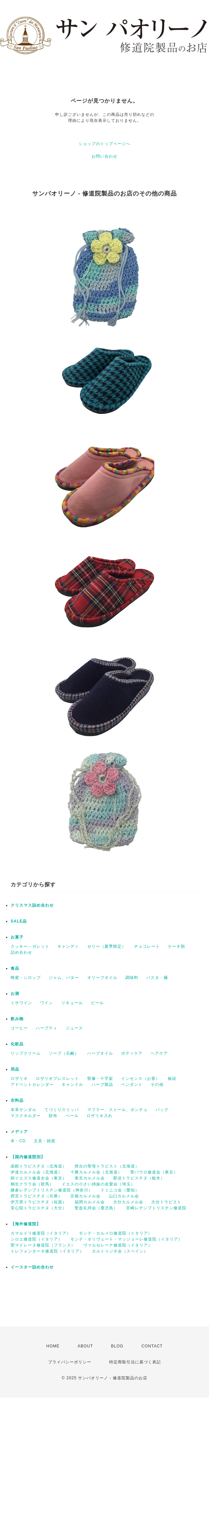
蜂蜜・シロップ (26, 977)
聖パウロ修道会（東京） (154, 1172)
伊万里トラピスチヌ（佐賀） (39, 1202)
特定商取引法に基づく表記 (135, 1362)
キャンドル (72, 1084)
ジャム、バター (64, 977)
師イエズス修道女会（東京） (39, 1178)
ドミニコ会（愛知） (120, 1190)
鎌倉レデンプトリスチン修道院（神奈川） (52, 1190)
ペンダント (132, 1084)
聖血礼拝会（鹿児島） (96, 1208)
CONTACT (152, 1346)
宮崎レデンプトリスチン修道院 (156, 1208)
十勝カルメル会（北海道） (96, 1172)
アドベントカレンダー (32, 1084)
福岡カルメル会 (90, 1202)
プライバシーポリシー (69, 1362)
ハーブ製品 (102, 1084)
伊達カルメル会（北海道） (36, 1172)
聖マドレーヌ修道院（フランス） (43, 1245)
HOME (53, 1346)
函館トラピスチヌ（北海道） (39, 1166)
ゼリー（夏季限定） (106, 946)
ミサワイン (21, 1003)
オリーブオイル (102, 977)
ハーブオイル (100, 1053)
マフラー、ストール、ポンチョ (117, 1109)
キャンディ (68, 946)
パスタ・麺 (157, 977)
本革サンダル (23, 1109)
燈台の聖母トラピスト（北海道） (107, 1166)
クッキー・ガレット (30, 946)
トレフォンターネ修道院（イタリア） (47, 1251)
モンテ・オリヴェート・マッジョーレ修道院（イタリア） (126, 1239)
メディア (19, 1131)
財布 (53, 1115)
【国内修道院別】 (28, 1157)
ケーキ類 (176, 946)
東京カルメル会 (90, 1178)
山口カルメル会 (124, 1196)
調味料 (131, 977)
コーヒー (19, 1028)
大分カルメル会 (128, 1202)
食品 (15, 968)
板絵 (172, 1078)
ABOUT (85, 1346)
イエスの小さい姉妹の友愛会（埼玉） (98, 1184)
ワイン (46, 1003)
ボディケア (132, 1053)
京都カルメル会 (85, 1196)
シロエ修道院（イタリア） (36, 1239)
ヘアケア (159, 1053)
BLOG (117, 1346)
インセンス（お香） (140, 1078)
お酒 (15, 993)
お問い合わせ (104, 156)
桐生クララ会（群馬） (32, 1184)
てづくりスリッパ (61, 1109)
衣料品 (17, 1100)
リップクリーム (26, 1053)
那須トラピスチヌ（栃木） (139, 1178)
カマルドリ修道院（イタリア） (41, 1233)
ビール (97, 1003)
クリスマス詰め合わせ (32, 905)
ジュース (74, 1028)
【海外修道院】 (26, 1224)
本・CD (18, 1141)
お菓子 (17, 937)
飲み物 (17, 1018)
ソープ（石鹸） (64, 1053)
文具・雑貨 (44, 1141)
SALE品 (19, 921)
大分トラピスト (166, 1202)
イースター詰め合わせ (32, 1267)
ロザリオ (19, 1078)
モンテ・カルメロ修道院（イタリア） (115, 1233)
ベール (72, 1115)
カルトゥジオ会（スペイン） (120, 1251)
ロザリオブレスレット (57, 1078)
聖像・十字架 (100, 1078)
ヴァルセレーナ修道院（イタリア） (117, 1245)
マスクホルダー (26, 1115)
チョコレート (147, 946)
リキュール (72, 1003)
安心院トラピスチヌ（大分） (39, 1208)
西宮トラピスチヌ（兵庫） (36, 1196)
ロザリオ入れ (99, 1115)
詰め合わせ (21, 952)
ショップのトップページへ (104, 143)
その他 (157, 1084)
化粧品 (17, 1044)
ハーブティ (46, 1028)
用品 (15, 1069)
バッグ (162, 1109)
